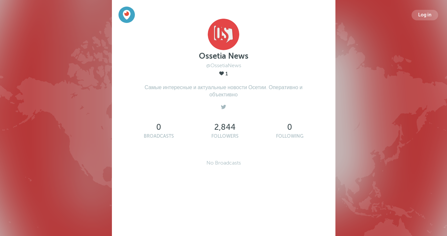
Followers (225, 136)
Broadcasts (159, 136)
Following (290, 136)
